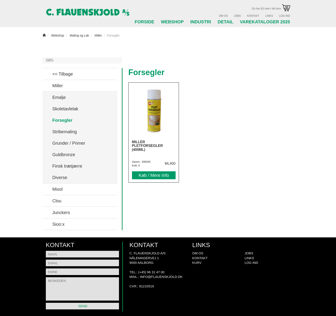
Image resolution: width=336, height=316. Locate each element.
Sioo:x (58, 224)
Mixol (57, 189)
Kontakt (253, 15)
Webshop (172, 21)
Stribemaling (64, 131)
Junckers (61, 212)
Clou (56, 200)
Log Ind (284, 15)
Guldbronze (63, 154)
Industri (200, 21)
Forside (144, 21)
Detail (225, 21)
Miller (57, 85)
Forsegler (62, 120)
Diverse (59, 177)
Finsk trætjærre (67, 166)
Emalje (59, 97)
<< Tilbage (62, 74)
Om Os (223, 15)
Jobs (237, 15)
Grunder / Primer (68, 143)
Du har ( (271, 8)
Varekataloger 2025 (265, 21)
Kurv (196, 262)
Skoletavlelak (65, 108)
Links (269, 15)
